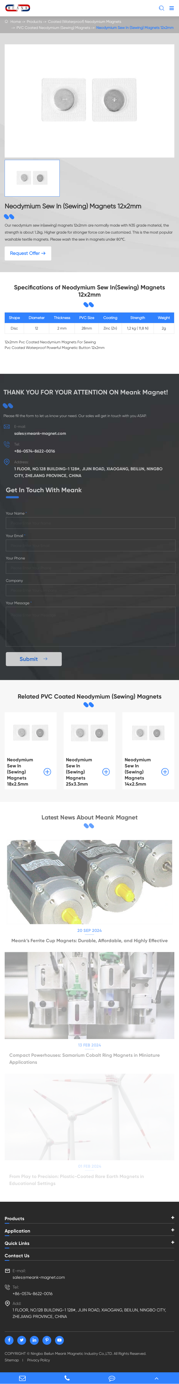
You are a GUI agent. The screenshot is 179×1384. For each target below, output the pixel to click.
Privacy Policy (38, 1360)
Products (34, 21)
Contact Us (17, 1255)
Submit (36, 659)
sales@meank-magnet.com (37, 433)
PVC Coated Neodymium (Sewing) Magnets (53, 27)
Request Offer (28, 253)
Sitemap (12, 1360)
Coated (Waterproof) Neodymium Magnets (84, 21)
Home (15, 21)
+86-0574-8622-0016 (32, 451)
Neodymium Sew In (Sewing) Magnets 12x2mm (135, 27)
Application (17, 1231)
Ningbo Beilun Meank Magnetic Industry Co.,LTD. (72, 1353)
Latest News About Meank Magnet (90, 818)
